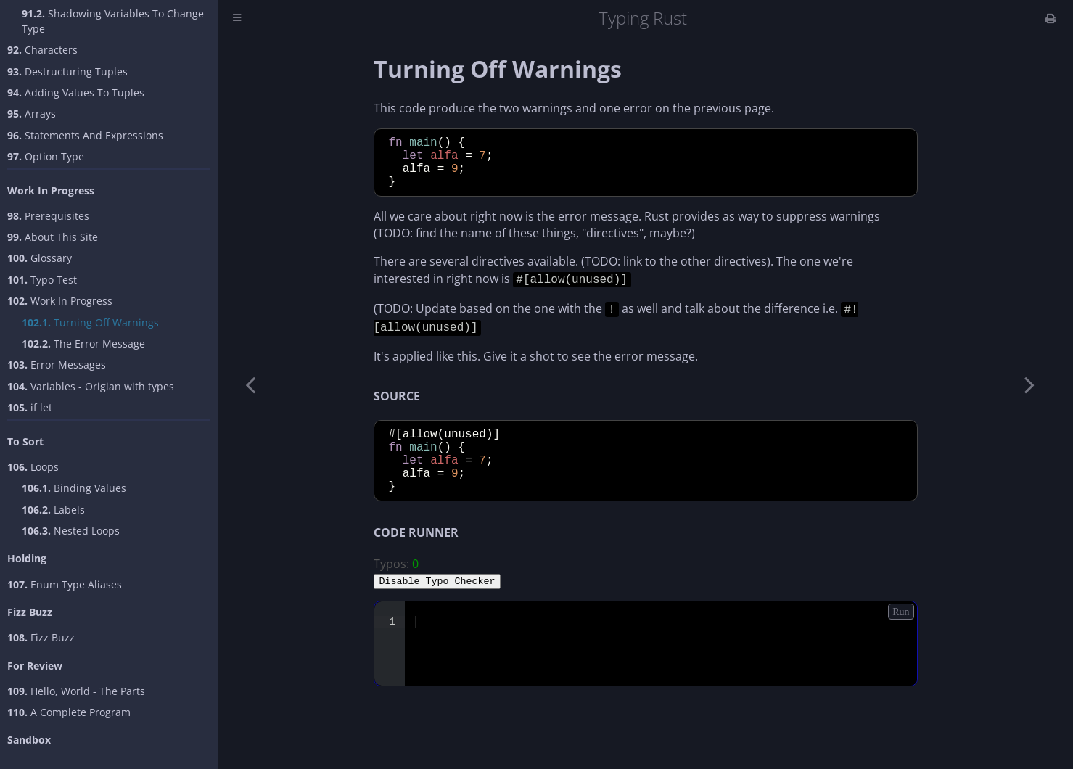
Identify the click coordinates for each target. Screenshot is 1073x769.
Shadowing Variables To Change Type (113, 21)
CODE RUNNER (416, 554)
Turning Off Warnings (90, 322)
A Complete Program (69, 712)
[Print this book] (1051, 18)
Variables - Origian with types (90, 386)
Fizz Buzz (41, 637)
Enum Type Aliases (64, 584)
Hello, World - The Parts (76, 691)
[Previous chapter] (250, 384)
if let (29, 407)
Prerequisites (48, 216)
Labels (53, 510)
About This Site (52, 237)
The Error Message (83, 343)
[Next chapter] (1029, 384)
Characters (42, 50)
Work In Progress (59, 301)
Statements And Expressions (85, 135)
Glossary (39, 258)
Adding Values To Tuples (75, 92)
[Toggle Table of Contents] (236, 18)
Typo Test (42, 280)
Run (900, 634)
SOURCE (397, 403)
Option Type (45, 156)
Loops (33, 467)
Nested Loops (71, 531)
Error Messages (56, 364)
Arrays (31, 113)
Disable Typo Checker (437, 602)
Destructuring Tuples (67, 71)
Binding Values (74, 488)
